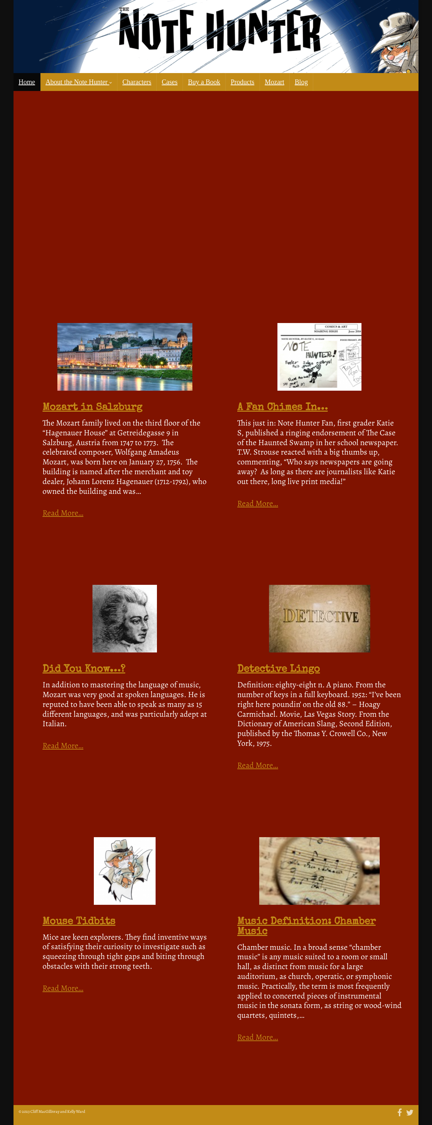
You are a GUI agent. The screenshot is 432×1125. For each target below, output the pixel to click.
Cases (170, 82)
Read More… (63, 513)
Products (242, 82)
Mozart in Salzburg (92, 408)
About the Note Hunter (79, 82)
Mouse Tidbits (79, 922)
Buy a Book (204, 82)
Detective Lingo (278, 670)
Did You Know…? (84, 670)
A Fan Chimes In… (282, 408)
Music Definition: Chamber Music (306, 927)
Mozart (275, 82)
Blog (301, 82)
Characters (137, 82)
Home (27, 82)
